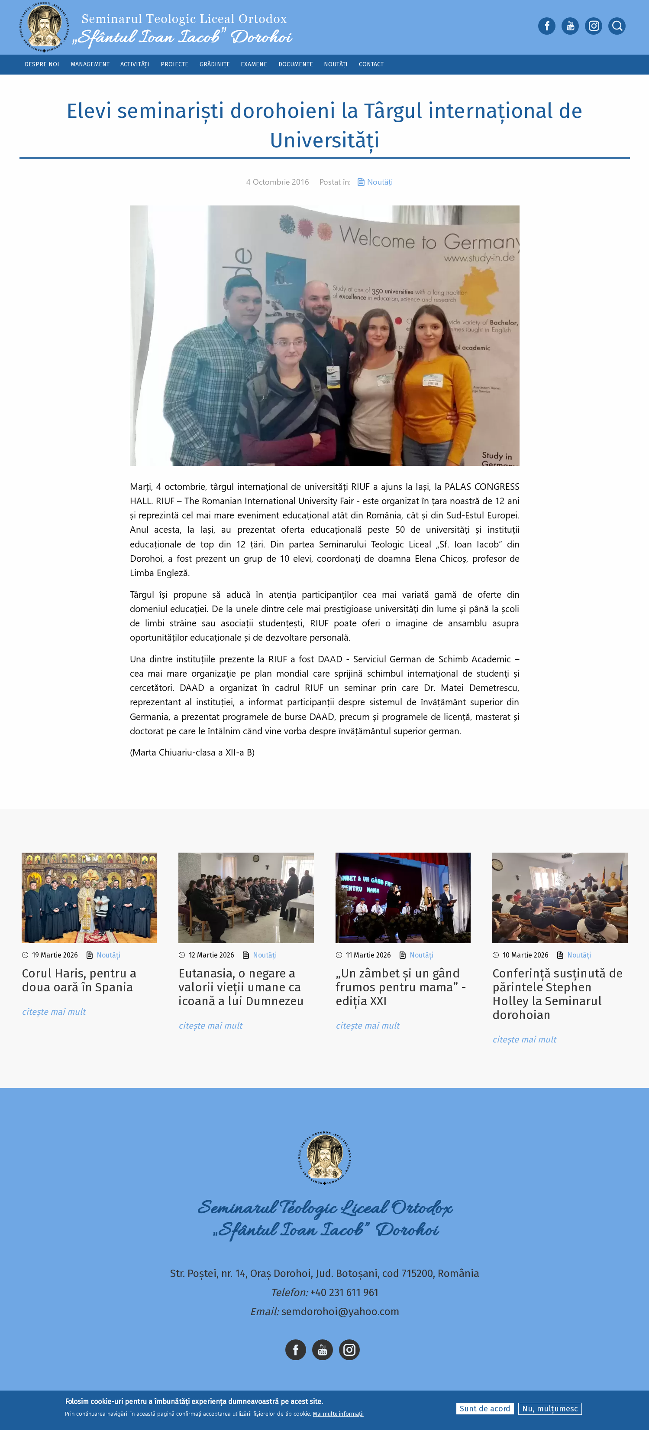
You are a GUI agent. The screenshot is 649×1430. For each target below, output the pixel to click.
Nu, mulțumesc (550, 1409)
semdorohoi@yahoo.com (340, 1312)
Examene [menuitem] (254, 64)
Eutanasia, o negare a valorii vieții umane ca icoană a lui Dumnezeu (241, 987)
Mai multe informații (338, 1414)
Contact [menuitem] (371, 64)
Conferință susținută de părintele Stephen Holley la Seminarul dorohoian (557, 994)
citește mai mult (53, 1012)
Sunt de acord (485, 1409)
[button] (325, 335)
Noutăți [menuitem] (336, 64)
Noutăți (380, 181)
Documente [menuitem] (295, 64)
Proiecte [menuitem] (174, 64)
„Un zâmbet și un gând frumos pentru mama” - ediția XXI (401, 987)
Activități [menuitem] (134, 64)
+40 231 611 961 (344, 1293)
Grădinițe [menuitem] (215, 64)
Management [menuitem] (90, 64)
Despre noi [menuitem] (42, 64)
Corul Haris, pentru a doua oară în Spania (79, 980)
